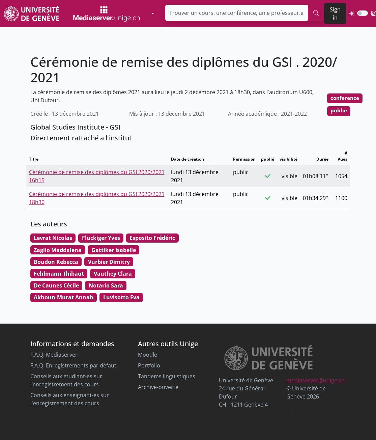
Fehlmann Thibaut (59, 273)
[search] (316, 13)
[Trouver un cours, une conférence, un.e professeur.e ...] (236, 13)
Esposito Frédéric (152, 238)
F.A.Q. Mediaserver (54, 354)
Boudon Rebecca (56, 262)
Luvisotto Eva (121, 297)
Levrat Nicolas (53, 238)
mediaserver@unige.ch (315, 380)
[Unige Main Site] (31, 13)
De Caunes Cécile (56, 285)
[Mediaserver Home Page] (106, 13)
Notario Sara (106, 285)
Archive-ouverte (158, 387)
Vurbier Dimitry (109, 262)
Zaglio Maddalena (58, 250)
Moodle (147, 354)
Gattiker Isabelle (113, 250)
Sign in (335, 13)
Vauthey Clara (113, 273)
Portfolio (149, 365)
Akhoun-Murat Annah (63, 297)
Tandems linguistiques (166, 376)
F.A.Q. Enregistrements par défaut (73, 365)
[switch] (362, 13)
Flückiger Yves (101, 238)
